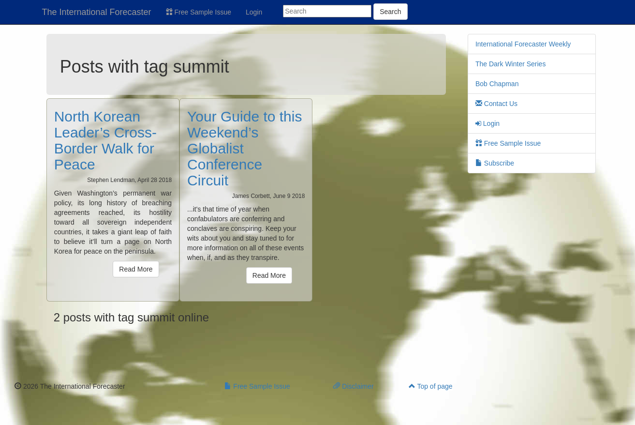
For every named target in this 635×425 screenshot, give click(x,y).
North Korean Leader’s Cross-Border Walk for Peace (105, 140)
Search (390, 11)
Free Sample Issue (198, 12)
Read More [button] (135, 269)
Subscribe (494, 163)
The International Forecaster (96, 12)
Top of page (431, 386)
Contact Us (496, 103)
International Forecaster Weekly (523, 44)
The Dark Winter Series (510, 64)
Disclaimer (353, 386)
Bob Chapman (497, 84)
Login (254, 12)
